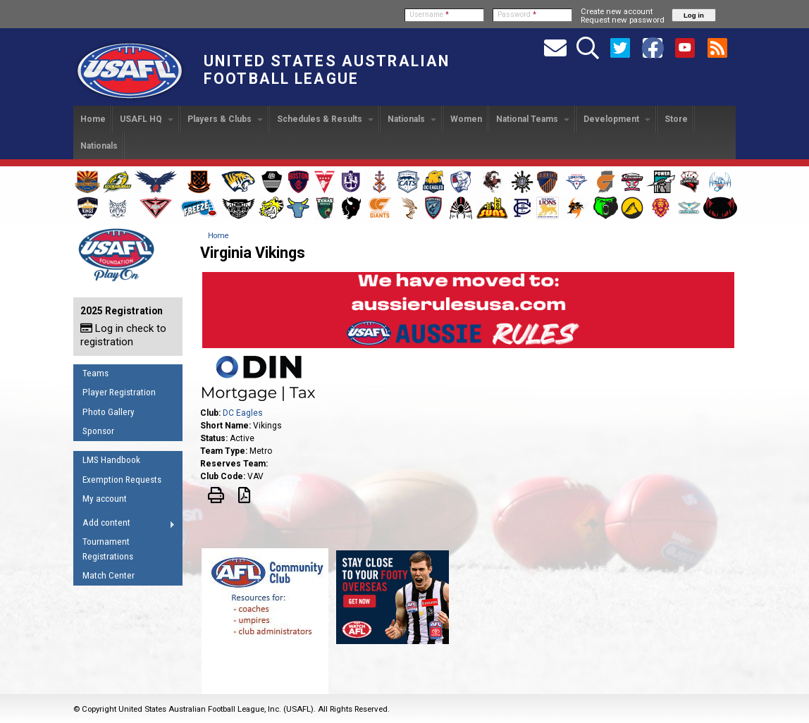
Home (93, 119)
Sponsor (98, 431)
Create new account (617, 11)
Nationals (412, 119)
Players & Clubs (225, 119)
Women (466, 119)
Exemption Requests (121, 479)
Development (616, 119)
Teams (95, 373)
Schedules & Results (325, 119)
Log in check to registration (123, 335)
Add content (124, 525)
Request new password (623, 20)
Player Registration (119, 392)
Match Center (108, 575)
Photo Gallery (108, 412)
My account (104, 498)
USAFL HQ (146, 119)
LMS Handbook (111, 460)
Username (429, 14)
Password (517, 14)
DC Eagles (243, 413)
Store (676, 119)
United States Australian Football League (327, 69)
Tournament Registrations (107, 549)
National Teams (532, 119)
